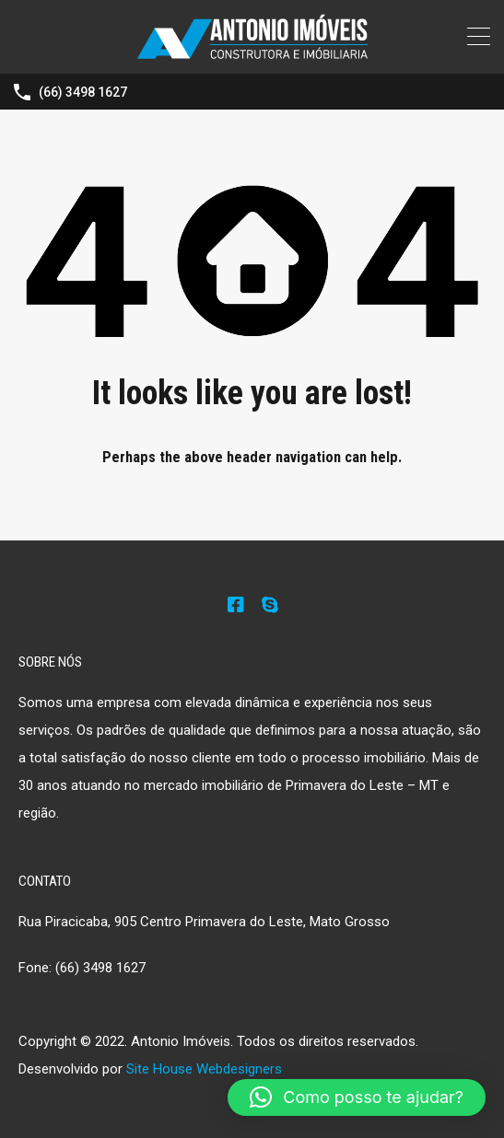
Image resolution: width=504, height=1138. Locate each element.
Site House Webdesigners (204, 1069)
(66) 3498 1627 (83, 92)
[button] (357, 1097)
